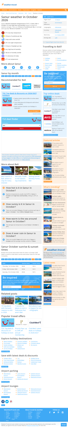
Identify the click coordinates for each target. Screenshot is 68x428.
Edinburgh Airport (22, 381)
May (16, 76)
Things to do (60, 67)
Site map (8, 420)
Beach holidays (8, 344)
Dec (40, 76)
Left (56, 38)
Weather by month (13, 69)
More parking (5, 384)
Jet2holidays (20, 363)
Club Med (33, 366)
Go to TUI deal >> (34, 114)
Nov (36, 76)
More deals (5, 369)
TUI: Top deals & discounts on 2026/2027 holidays (19, 97)
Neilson (19, 364)
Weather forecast (21, 69)
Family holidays (8, 347)
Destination (5, 126)
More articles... (47, 181)
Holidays (47, 58)
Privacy (7, 417)
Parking (30, 419)
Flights (47, 60)
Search (39, 10)
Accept (64, 424)
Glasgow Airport (35, 378)
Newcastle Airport (36, 380)
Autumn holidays (22, 346)
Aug (26, 76)
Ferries (59, 63)
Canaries (38, 414)
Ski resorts (34, 347)
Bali (26, 13)
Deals (19, 10)
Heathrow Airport (22, 397)
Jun (19, 76)
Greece (38, 416)
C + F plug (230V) (59, 35)
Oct (33, 76)
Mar (9, 76)
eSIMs (46, 68)
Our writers (17, 416)
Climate (30, 420)
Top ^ (3, 407)
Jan (3, 76)
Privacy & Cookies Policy (33, 425)
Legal (7, 419)
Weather (4, 10)
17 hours (57, 19)
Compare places (35, 346)
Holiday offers (8, 361)
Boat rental (48, 65)
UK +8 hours (58, 22)
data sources (26, 162)
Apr (13, 76)
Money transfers (62, 65)
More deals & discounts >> (50, 135)
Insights (33, 10)
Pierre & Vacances (36, 363)
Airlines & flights (8, 364)
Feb (6, 76)
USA (37, 420)
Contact (8, 416)
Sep (29, 76)
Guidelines (16, 417)
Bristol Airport (8, 381)
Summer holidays (22, 344)
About (7, 414)
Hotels (59, 58)
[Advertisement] (42, 4)
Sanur (29, 13)
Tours (59, 68)
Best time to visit (5, 69)
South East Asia (13, 13)
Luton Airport (21, 376)
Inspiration (26, 10)
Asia (7, 13)
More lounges (5, 399)
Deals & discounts (38, 69)
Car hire (47, 67)
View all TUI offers (37, 116)
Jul (23, 76)
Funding (16, 419)
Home (2, 13)
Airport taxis (48, 63)
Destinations (13, 10)
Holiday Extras (35, 361)
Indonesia (20, 13)
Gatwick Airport (35, 376)
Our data (16, 414)
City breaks (7, 346)
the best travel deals (57, 252)
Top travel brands (9, 363)
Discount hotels (8, 366)
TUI (18, 361)
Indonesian (58, 27)
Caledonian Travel (36, 364)
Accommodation (62, 60)
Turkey (38, 419)
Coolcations (34, 344)
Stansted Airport (8, 380)
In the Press (14, 421)
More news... (47, 304)
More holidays (5, 354)
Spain (37, 417)
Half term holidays (9, 349)
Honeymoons (21, 351)
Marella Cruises (21, 366)
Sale (7, 108)
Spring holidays (8, 351)
